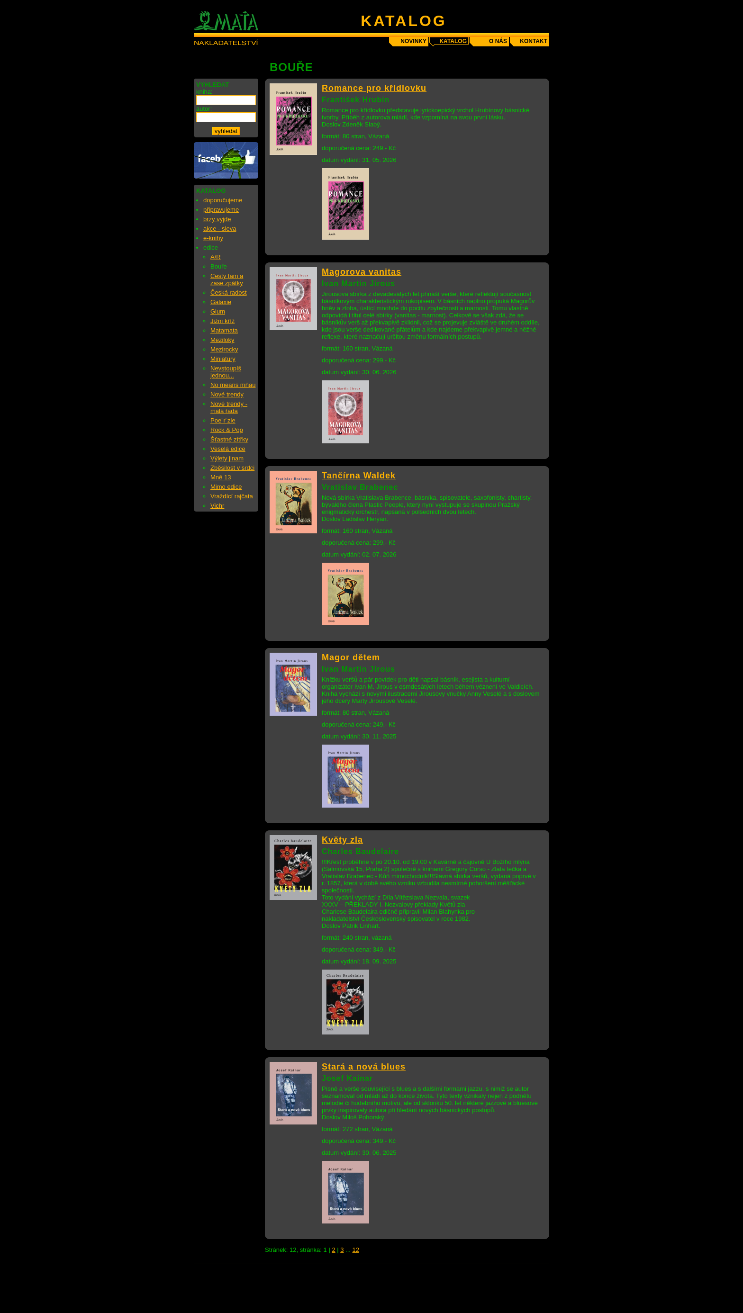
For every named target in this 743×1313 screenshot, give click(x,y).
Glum (217, 311)
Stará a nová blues (364, 1066)
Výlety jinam (227, 458)
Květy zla (342, 840)
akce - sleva (219, 228)
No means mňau (232, 384)
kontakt (533, 41)
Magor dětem (351, 657)
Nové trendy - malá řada (228, 407)
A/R (215, 257)
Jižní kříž (222, 320)
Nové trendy (227, 394)
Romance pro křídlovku (374, 88)
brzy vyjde (217, 219)
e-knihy (213, 238)
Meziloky (222, 339)
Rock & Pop (226, 429)
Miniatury (223, 358)
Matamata (224, 330)
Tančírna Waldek (359, 475)
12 (356, 1249)
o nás (498, 41)
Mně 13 (220, 477)
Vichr (217, 505)
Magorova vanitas (361, 272)
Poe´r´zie (223, 420)
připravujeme (221, 209)
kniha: (204, 91)
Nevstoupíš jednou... (225, 372)
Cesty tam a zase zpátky (226, 279)
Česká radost (228, 292)
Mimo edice (226, 486)
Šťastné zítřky (229, 439)
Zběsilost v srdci (232, 467)
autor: (204, 108)
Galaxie (220, 302)
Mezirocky (224, 349)
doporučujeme (222, 200)
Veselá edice (227, 448)
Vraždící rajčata (231, 496)
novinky (413, 41)
